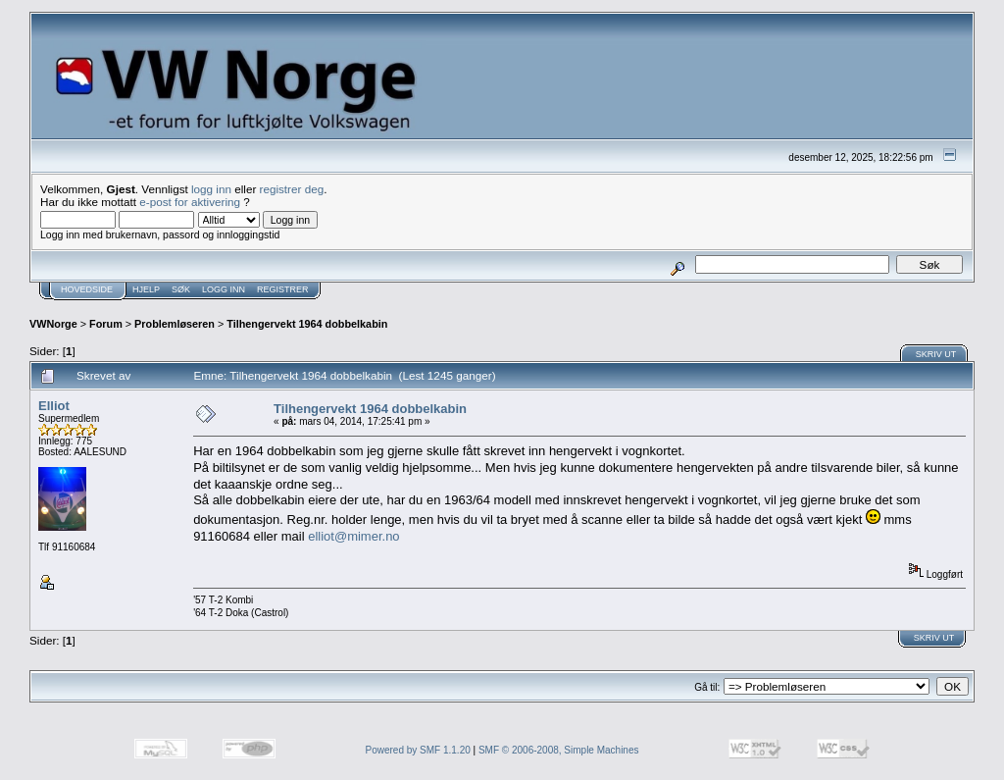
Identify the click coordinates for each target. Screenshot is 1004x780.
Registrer (283, 289)
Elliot (54, 405)
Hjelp (146, 289)
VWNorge (53, 324)
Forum (106, 324)
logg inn (211, 188)
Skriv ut (936, 354)
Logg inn (223, 289)
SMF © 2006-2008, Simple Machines (558, 750)
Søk (181, 289)
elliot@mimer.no (353, 536)
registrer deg (292, 188)
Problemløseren (174, 324)
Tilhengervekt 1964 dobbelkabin (306, 324)
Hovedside (87, 289)
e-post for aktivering (189, 201)
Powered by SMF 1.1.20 (418, 750)
